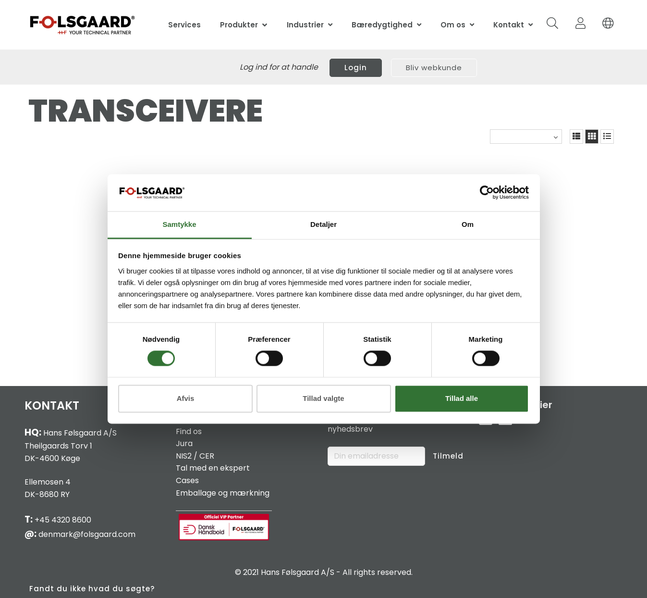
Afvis (186, 398)
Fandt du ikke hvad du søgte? (92, 589)
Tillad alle (461, 398)
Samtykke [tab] (179, 224)
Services (184, 25)
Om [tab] (468, 224)
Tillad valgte (323, 398)
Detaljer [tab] (323, 224)
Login (355, 67)
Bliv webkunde (434, 67)
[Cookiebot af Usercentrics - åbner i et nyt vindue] (487, 193)
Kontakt (508, 25)
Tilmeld (448, 456)
